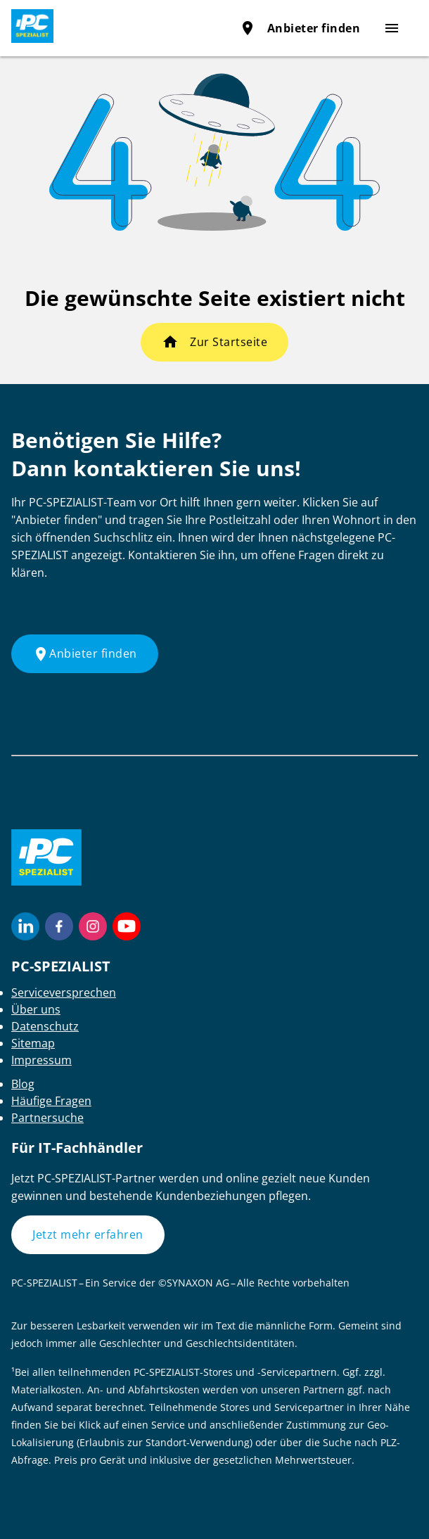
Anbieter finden (300, 28)
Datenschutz (45, 1026)
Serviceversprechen (63, 992)
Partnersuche (47, 1117)
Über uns (35, 1009)
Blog (22, 1084)
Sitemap (33, 1043)
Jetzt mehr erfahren (87, 1234)
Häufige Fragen (51, 1101)
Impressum (41, 1060)
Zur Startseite (228, 342)
